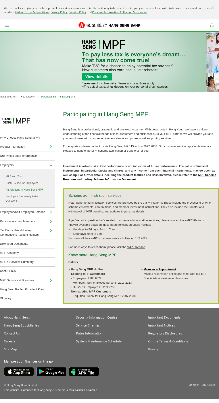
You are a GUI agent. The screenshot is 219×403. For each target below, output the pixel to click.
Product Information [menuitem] (12, 146)
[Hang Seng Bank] (109, 25)
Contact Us (12, 333)
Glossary (5, 298)
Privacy (153, 349)
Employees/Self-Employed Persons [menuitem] (22, 212)
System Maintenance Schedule (99, 341)
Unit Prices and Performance (18, 155)
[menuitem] (50, 146)
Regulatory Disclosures (165, 333)
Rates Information (89, 333)
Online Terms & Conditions (32, 12)
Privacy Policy (59, 12)
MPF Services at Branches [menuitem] (17, 280)
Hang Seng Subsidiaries (21, 325)
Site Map (10, 349)
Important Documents (164, 317)
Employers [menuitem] (6, 165)
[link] (82, 390)
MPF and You (13, 176)
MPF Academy (9, 252)
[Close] (213, 7)
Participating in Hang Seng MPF (24, 189)
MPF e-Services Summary (17, 262)
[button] (7, 25)
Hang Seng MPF (9, 96)
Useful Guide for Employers (22, 183)
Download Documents (14, 243)
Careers (9, 341)
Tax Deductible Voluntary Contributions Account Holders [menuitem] (19, 232)
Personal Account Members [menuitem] (17, 221)
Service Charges (88, 325)
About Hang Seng (17, 317)
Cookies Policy (77, 12)
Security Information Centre (96, 317)
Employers (29, 96)
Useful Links (8, 271)
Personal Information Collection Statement (119, 12)
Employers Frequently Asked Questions (22, 198)
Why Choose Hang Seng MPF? (20, 137)
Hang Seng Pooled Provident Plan (22, 289)
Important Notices (161, 325)
